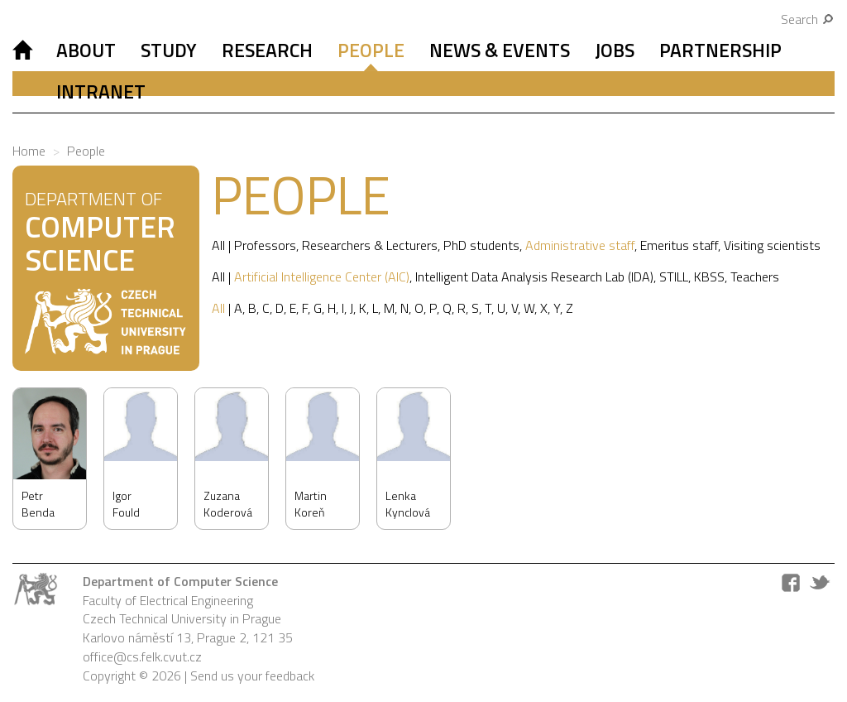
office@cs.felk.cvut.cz (142, 656)
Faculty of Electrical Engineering (168, 600)
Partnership (720, 50)
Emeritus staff (679, 245)
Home (28, 151)
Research (267, 50)
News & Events (499, 50)
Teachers (754, 276)
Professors (265, 245)
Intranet (101, 91)
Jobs (614, 50)
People (370, 50)
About (86, 50)
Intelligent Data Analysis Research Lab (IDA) (534, 276)
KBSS (709, 276)
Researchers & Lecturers (370, 245)
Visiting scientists (772, 245)
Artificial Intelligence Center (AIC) (321, 276)
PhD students (481, 245)
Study (169, 50)
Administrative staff (579, 245)
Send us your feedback (252, 675)
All (218, 245)
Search (808, 19)
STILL (673, 276)
